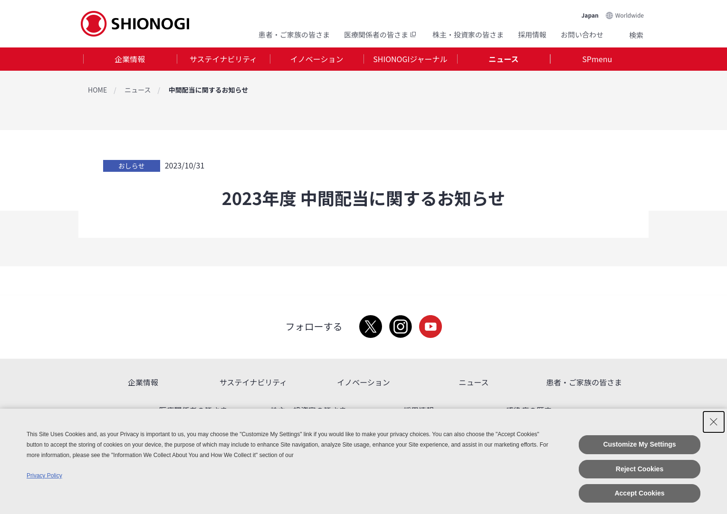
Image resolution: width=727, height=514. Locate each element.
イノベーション (317, 59)
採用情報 (532, 34)
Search (625, 34)
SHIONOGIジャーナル (410, 59)
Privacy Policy (44, 475)
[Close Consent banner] (713, 421)
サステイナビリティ (223, 59)
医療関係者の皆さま (381, 34)
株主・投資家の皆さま (468, 34)
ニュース (503, 59)
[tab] (130, 59)
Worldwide (629, 15)
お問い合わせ (582, 34)
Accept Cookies (639, 493)
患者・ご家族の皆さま (294, 34)
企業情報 (130, 59)
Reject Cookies (639, 469)
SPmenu (597, 59)
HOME (97, 89)
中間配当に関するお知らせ (209, 89)
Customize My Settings (639, 444)
